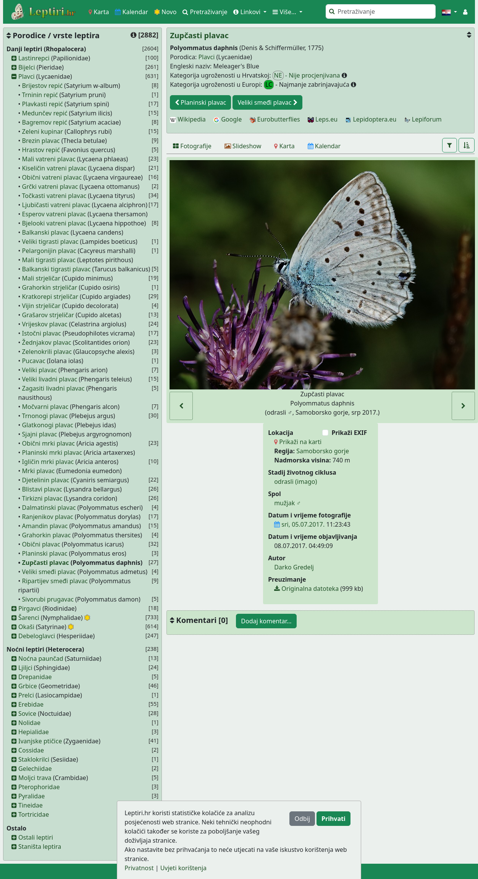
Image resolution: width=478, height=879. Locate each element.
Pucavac (33, 361)
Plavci (26, 76)
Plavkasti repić (42, 104)
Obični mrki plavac (48, 443)
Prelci (26, 695)
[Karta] (284, 146)
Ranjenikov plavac (47, 516)
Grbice (27, 686)
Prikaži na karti (297, 442)
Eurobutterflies (274, 119)
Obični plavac (41, 544)
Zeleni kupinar (42, 131)
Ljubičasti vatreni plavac (56, 205)
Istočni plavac (41, 333)
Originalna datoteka (306, 588)
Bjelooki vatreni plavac (54, 223)
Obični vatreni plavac (52, 177)
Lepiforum (423, 119)
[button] (449, 11)
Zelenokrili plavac (47, 351)
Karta (99, 12)
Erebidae (31, 704)
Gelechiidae (35, 768)
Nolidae (29, 722)
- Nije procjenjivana (307, 75)
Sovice (27, 713)
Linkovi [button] (247, 12)
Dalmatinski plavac (49, 507)
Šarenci (28, 617)
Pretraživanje (204, 12)
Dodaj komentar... (266, 621)
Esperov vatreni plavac (54, 214)
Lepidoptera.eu (370, 119)
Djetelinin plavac (45, 480)
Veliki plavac (39, 370)
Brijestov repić (42, 85)
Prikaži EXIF (349, 432)
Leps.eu (323, 119)
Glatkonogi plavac (47, 425)
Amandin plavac (45, 526)
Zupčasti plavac (45, 562)
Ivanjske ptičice (40, 741)
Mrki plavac (38, 471)
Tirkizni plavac (42, 498)
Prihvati (333, 818)
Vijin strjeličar (41, 306)
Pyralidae (31, 796)
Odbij (302, 818)
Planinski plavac (45, 553)
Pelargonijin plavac (49, 251)
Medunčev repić (45, 113)
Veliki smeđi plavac (49, 572)
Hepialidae (33, 732)
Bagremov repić (44, 122)
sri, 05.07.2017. (299, 524)
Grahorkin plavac (46, 535)
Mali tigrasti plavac (49, 260)
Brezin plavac (41, 140)
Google (227, 119)
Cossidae (31, 750)
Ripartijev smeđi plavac (55, 581)
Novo (165, 12)
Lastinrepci (34, 58)
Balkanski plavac (45, 232)
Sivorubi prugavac (48, 599)
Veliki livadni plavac (50, 379)
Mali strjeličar (41, 278)
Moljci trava (35, 778)
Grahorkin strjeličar (50, 287)
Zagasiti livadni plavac (53, 388)
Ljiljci (25, 667)
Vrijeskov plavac (45, 324)
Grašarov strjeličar (48, 315)
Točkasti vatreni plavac (54, 195)
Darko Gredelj (294, 567)
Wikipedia (188, 119)
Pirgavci (29, 608)
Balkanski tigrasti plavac (56, 269)
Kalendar (131, 12)
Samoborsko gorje (322, 451)
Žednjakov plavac (46, 342)
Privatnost (138, 868)
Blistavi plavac (42, 489)
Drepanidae (35, 677)
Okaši (26, 627)
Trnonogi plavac (45, 416)
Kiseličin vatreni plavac (54, 168)
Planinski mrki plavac (52, 452)
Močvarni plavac (45, 406)
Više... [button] (285, 12)
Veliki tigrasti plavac (50, 241)
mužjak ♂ (287, 503)
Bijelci (26, 67)
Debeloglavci (36, 636)
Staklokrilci (33, 759)
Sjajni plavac (39, 434)
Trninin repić (40, 95)
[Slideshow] (243, 146)
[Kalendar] (324, 146)
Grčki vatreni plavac (50, 186)
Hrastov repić (41, 150)
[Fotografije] (192, 146)
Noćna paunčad (40, 658)
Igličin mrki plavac (48, 461)
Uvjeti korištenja (183, 868)
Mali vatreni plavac (49, 159)
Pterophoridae (39, 787)
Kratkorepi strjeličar (50, 296)
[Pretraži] (381, 11)
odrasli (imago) (295, 481)
